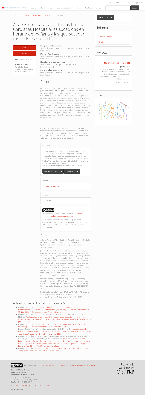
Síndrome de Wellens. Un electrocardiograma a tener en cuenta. (61, 324)
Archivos (78, 8)
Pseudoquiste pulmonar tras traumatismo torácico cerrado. (60, 348)
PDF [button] (24, 48)
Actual (50, 8)
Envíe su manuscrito (116, 63)
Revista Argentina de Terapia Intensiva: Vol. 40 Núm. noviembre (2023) (53, 349)
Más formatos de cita (53, 171)
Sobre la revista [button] (37, 8)
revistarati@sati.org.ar (23, 385)
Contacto (88, 8)
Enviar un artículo (105, 17)
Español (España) (105, 36)
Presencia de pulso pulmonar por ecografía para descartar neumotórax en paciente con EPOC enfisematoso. (50, 308)
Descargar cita (72, 171)
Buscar (109, 2)
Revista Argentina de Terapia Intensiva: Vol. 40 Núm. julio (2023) (42, 326)
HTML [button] (24, 53)
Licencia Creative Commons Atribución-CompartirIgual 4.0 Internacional (68, 365)
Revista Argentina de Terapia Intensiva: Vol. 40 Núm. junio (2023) (54, 332)
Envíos (118, 2)
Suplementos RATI (64, 8)
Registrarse (138, 2)
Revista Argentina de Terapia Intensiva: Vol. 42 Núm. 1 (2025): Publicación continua (52, 344)
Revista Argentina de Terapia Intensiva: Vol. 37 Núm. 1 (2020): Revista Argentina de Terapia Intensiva (54, 310)
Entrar (128, 2)
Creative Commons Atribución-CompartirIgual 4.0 (62, 214)
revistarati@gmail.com (41, 385)
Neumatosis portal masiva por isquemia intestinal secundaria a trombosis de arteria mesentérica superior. (52, 330)
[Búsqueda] (117, 7)
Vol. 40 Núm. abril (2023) (41, 15)
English (102, 42)
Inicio (17, 15)
